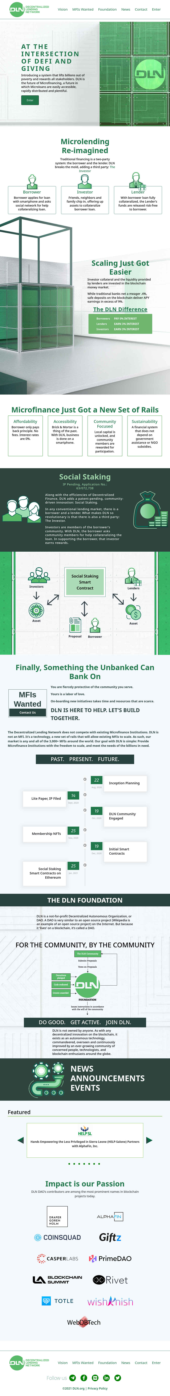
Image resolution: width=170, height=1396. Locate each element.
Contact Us (27, 712)
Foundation (107, 9)
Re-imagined (85, 150)
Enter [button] (156, 9)
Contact (141, 9)
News (125, 9)
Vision (63, 9)
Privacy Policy (98, 1388)
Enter (30, 100)
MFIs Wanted (83, 9)
